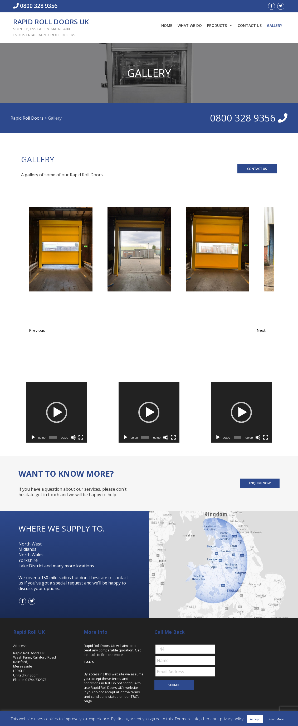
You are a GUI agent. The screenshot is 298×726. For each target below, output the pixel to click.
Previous (37, 330)
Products (221, 25)
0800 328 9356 (35, 5)
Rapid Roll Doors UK (51, 21)
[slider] (53, 437)
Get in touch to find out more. (112, 652)
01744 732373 (35, 679)
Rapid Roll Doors (27, 118)
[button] (56, 412)
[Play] (33, 437)
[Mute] (73, 437)
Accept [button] (255, 719)
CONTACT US (257, 168)
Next (261, 330)
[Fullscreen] (81, 437)
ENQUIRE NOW (260, 483)
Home (166, 25)
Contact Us (250, 25)
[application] (56, 412)
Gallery (274, 25)
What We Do (190, 25)
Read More (276, 719)
